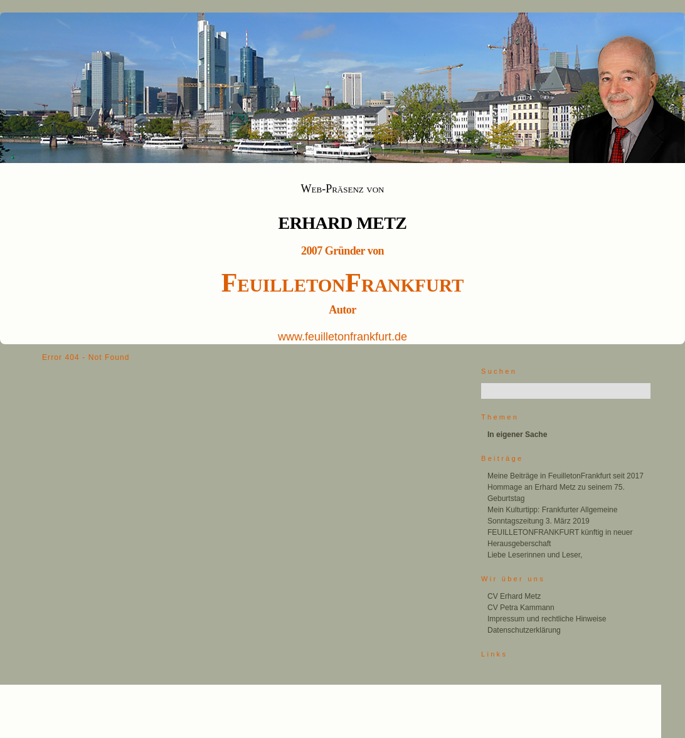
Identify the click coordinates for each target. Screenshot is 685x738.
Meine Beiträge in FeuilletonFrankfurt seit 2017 (565, 476)
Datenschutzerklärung (524, 630)
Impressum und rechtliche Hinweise (546, 618)
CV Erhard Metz (514, 596)
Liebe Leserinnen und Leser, (534, 555)
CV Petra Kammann (521, 607)
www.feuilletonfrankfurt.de (342, 336)
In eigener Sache (517, 434)
